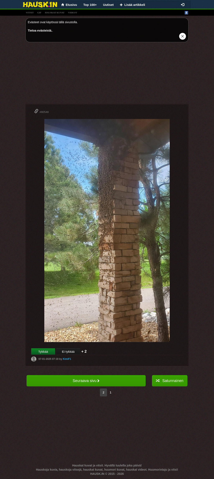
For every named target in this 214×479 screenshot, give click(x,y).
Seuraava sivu (86, 381)
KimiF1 (67, 359)
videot (72, 12)
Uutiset (108, 4)
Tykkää (43, 351)
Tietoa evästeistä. (40, 30)
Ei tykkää (68, 351)
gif (39, 12)
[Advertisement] (107, 74)
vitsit (30, 12)
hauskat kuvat (55, 12)
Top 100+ (90, 4)
